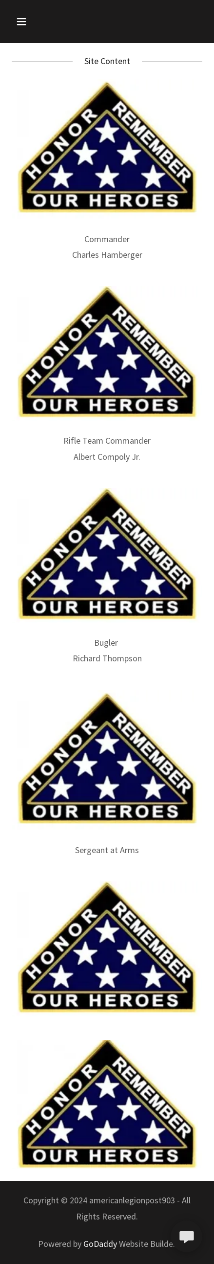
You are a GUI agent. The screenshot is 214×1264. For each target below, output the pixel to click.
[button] (33, 21)
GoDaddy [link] (100, 1243)
